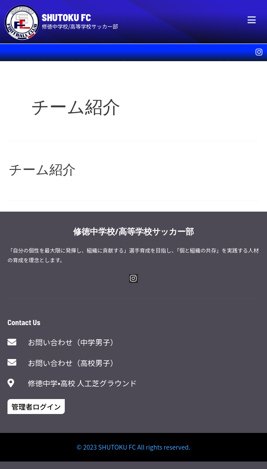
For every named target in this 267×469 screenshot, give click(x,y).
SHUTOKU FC (66, 17)
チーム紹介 (42, 169)
